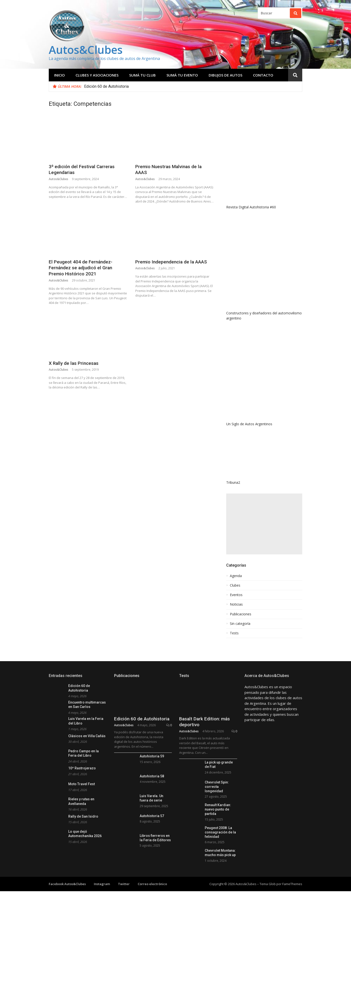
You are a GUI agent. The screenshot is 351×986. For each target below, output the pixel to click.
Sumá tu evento (182, 75)
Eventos (236, 595)
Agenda (236, 576)
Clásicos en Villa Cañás (87, 736)
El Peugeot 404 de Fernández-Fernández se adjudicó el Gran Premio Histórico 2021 (80, 268)
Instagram (102, 884)
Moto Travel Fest (81, 784)
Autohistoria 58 (152, 776)
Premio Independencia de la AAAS (171, 262)
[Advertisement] (264, 523)
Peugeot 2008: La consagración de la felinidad (220, 832)
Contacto (263, 75)
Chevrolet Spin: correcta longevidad (217, 786)
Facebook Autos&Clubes (67, 884)
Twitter (124, 884)
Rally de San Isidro (83, 816)
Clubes (235, 585)
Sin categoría (240, 623)
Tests (234, 633)
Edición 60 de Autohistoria (106, 86)
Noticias (236, 604)
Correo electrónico (152, 884)
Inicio (59, 75)
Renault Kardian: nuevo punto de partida (218, 809)
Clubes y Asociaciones (97, 75)
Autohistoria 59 (152, 756)
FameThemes (292, 884)
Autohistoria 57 (152, 816)
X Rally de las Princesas (73, 363)
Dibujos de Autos (225, 75)
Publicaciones (240, 614)
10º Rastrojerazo (82, 768)
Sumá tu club (142, 75)
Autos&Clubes (86, 49)
